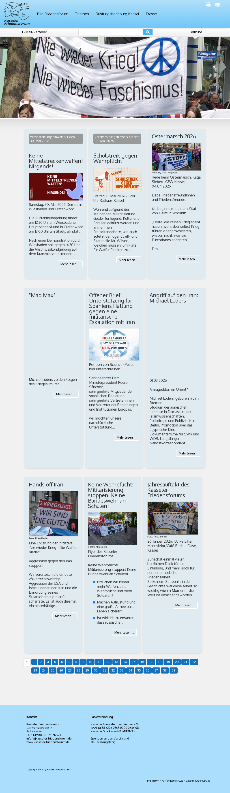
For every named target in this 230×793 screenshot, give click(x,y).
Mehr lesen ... (70, 264)
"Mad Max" (42, 295)
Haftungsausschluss (172, 780)
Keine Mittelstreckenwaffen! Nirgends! (56, 161)
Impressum (153, 780)
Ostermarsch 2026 (174, 136)
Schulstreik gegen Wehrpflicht (115, 158)
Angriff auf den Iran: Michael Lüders (174, 298)
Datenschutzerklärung (197, 780)
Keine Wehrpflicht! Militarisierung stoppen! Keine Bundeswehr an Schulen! (110, 495)
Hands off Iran (46, 484)
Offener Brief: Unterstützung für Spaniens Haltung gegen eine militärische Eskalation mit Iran (112, 308)
